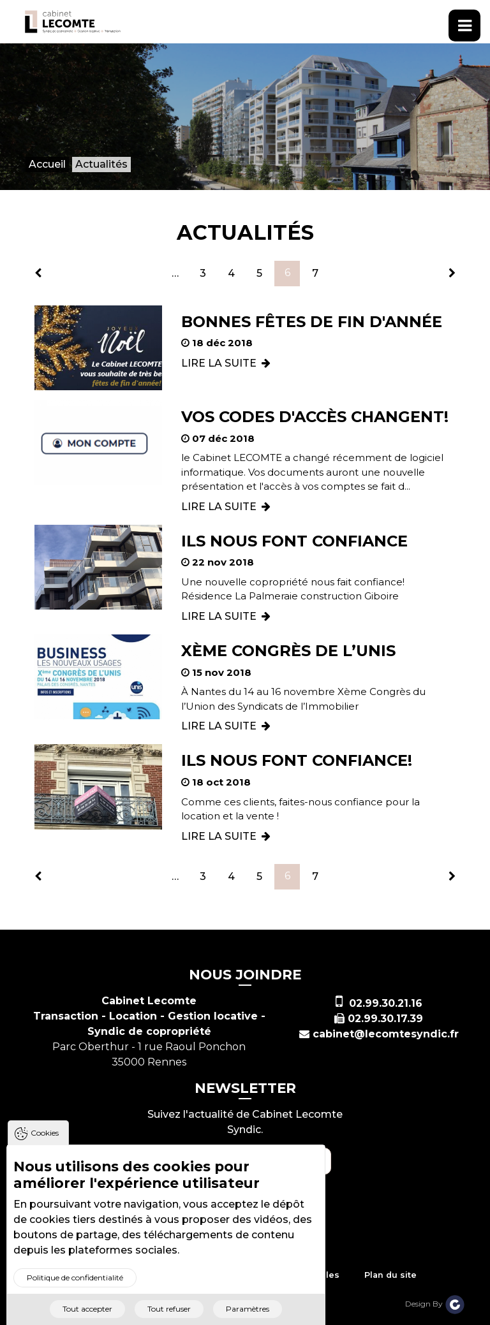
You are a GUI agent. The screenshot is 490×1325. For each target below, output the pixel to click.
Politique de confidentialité (75, 1296)
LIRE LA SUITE (226, 363)
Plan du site (390, 1275)
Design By (435, 1303)
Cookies (45, 1151)
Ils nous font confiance (294, 541)
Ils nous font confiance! (296, 760)
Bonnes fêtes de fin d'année (311, 321)
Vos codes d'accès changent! (315, 416)
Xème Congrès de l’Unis (288, 650)
